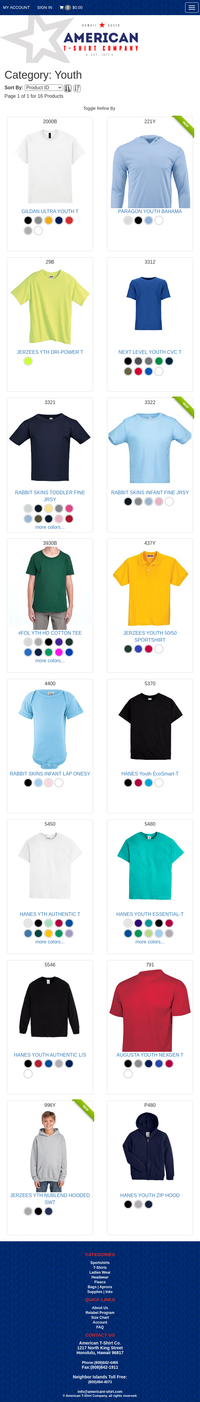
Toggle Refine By (99, 108)
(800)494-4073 (100, 1382)
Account (100, 1322)
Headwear (100, 1277)
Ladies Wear (100, 1272)
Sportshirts (100, 1263)
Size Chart (100, 1317)
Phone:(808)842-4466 (100, 1363)
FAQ (100, 1327)
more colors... (50, 527)
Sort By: (14, 87)
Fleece (99, 1282)
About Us (100, 1308)
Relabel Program (99, 1313)
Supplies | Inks (100, 1292)
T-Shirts (100, 1267)
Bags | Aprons (100, 1287)
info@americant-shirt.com (100, 1392)
